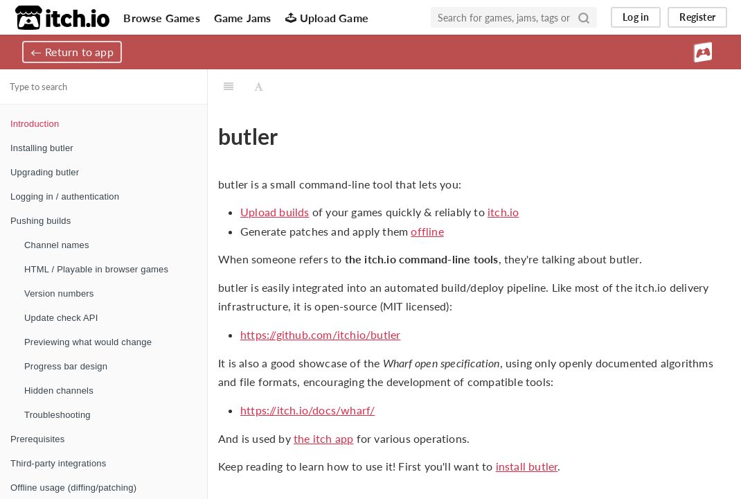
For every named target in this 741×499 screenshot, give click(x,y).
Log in (636, 17)
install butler (527, 466)
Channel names (56, 245)
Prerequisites (37, 439)
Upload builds (275, 211)
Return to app (79, 51)
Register (697, 17)
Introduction (34, 124)
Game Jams (242, 17)
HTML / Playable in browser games (96, 269)
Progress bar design (65, 366)
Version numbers (59, 293)
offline (427, 231)
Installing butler (41, 148)
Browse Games (161, 17)
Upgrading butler (44, 172)
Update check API (61, 318)
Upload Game (326, 17)
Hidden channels (58, 390)
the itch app (323, 438)
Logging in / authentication (64, 196)
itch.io (503, 211)
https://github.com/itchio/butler (320, 334)
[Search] (584, 17)
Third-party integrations (58, 463)
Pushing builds (40, 221)
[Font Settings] (259, 86)
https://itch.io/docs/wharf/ (307, 410)
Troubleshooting (57, 415)
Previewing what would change (88, 342)
